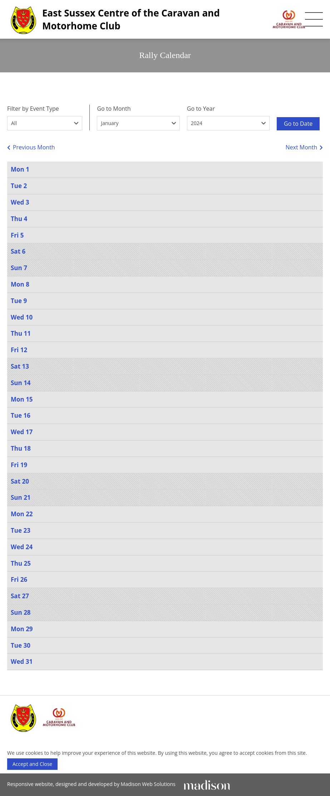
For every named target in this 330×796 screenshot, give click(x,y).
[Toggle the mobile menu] (314, 19)
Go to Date (298, 124)
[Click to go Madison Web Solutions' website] (207, 784)
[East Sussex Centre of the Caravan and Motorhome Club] (156, 19)
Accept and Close (32, 764)
